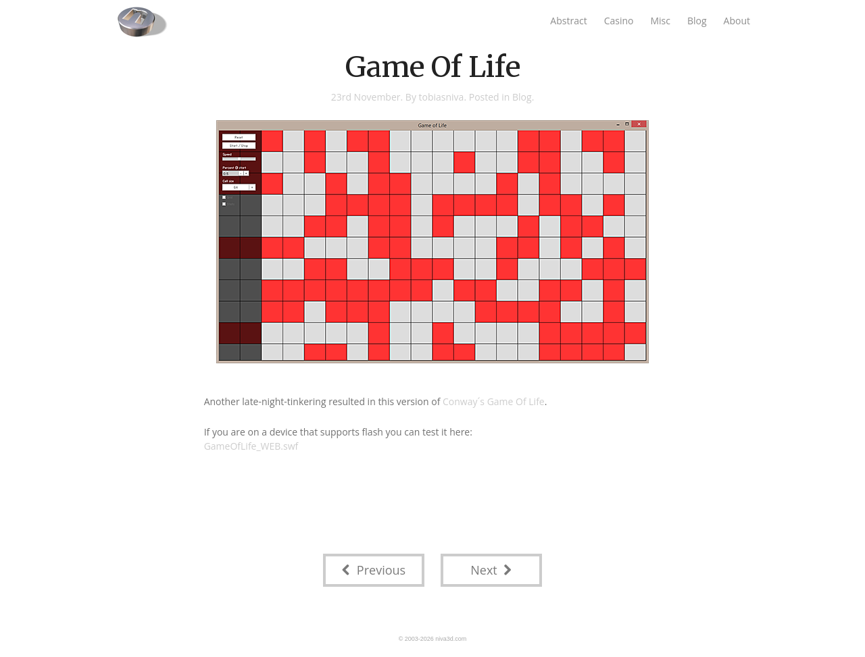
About (737, 20)
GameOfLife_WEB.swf (251, 446)
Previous (373, 570)
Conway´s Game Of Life (494, 401)
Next (491, 570)
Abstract (568, 20)
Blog (697, 20)
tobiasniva (441, 96)
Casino (619, 20)
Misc (660, 20)
